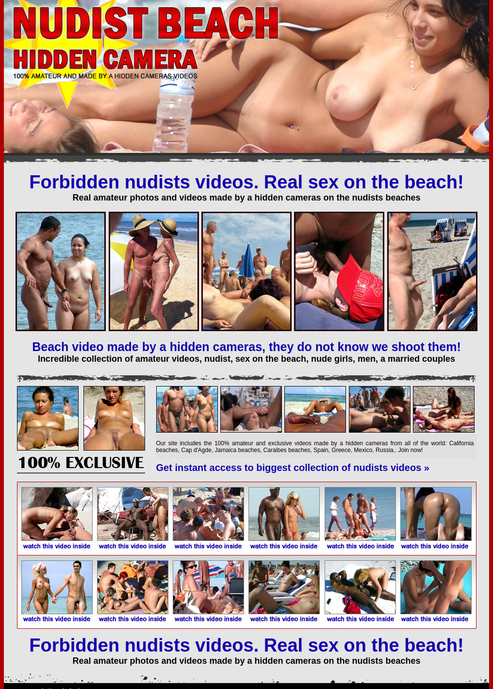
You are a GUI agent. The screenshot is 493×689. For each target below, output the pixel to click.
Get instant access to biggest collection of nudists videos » (292, 467)
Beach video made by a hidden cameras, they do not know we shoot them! (246, 346)
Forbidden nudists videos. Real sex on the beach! (246, 182)
